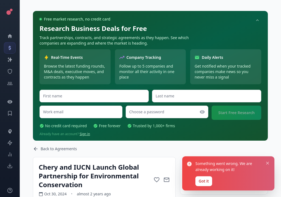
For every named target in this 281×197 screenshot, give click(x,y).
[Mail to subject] (166, 179)
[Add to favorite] (156, 179)
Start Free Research (236, 112)
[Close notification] (266, 126)
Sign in (85, 134)
